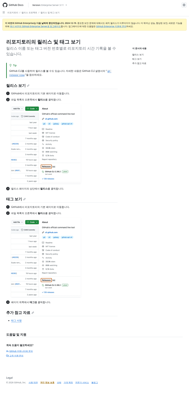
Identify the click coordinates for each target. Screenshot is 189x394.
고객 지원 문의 (14, 355)
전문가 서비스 (82, 382)
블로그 (94, 382)
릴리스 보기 (17, 85)
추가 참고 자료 (20, 312)
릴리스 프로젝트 (29, 12)
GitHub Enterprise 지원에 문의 (111, 26)
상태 (59, 382)
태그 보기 (16, 198)
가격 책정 (68, 382)
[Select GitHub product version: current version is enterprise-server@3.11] (49, 5)
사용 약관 (33, 382)
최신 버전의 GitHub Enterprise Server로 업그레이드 (35, 26)
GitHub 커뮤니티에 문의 (19, 351)
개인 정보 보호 (47, 382)
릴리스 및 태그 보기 (50, 12)
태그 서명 (16, 320)
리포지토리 (12, 12)
